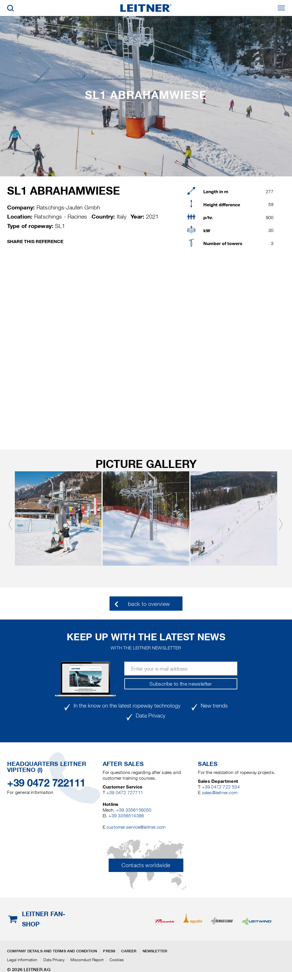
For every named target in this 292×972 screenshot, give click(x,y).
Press (109, 951)
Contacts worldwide (145, 865)
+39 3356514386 (126, 815)
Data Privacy (53, 959)
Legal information (22, 959)
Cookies (117, 959)
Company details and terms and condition (52, 951)
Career (128, 951)
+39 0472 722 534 (221, 787)
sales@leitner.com (220, 792)
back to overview (149, 604)
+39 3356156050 (134, 810)
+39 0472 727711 (124, 792)
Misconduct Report (87, 959)
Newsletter (155, 951)
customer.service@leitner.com (135, 827)
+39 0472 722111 (46, 783)
